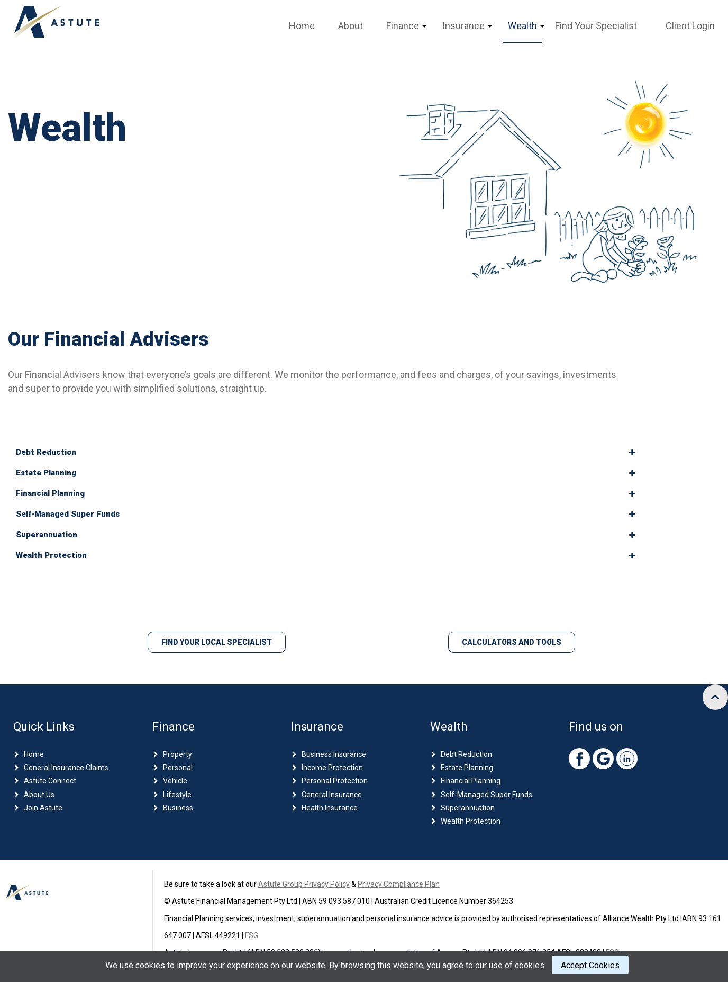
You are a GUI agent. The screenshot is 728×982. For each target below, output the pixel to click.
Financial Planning (471, 781)
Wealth (522, 25)
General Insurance (332, 794)
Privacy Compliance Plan (399, 884)
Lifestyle (177, 794)
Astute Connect (50, 781)
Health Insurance (330, 808)
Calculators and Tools (511, 642)
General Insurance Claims (66, 767)
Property (177, 754)
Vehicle (175, 781)
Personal (178, 767)
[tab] (325, 452)
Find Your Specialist (596, 25)
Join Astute (43, 808)
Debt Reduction (466, 754)
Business (178, 808)
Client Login (690, 25)
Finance (402, 25)
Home (302, 25)
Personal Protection (335, 781)
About (350, 25)
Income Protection (332, 767)
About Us (39, 794)
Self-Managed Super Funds (486, 794)
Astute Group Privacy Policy (304, 884)
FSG (251, 935)
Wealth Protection (471, 821)
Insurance (463, 25)
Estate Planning (467, 767)
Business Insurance (334, 754)
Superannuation (468, 808)
